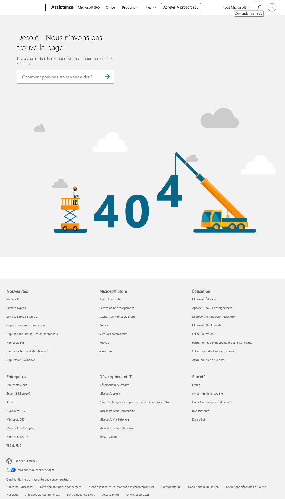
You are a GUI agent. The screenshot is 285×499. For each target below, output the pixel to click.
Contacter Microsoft (19, 487)
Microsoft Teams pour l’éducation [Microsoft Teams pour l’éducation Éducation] (214, 316)
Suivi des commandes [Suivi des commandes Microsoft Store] (113, 334)
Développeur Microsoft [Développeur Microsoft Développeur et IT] (114, 385)
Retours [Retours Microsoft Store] (104, 325)
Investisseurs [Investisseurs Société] (200, 411)
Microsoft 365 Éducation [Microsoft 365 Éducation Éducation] (208, 325)
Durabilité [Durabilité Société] (198, 419)
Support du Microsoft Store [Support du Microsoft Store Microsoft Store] (117, 316)
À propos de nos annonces (42, 495)
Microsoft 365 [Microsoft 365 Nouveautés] (15, 342)
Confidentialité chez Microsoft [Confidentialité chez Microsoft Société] (212, 402)
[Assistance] (61, 7)
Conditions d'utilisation (203, 487)
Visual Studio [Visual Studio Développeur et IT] (108, 437)
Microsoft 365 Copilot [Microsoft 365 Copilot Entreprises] (20, 428)
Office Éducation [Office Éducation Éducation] (203, 334)
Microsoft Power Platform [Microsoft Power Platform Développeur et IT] (116, 428)
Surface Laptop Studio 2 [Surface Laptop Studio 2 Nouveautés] (22, 316)
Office (110, 7)
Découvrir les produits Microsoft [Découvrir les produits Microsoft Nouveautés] (27, 351)
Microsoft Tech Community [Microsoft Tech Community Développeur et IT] (117, 411)
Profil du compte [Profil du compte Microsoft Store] (110, 299)
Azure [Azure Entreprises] (10, 402)
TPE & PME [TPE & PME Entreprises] (13, 445)
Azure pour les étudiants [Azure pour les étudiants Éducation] (208, 360)
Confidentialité (171, 487)
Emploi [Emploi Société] (196, 385)
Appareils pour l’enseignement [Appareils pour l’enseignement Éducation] (212, 308)
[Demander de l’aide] (259, 7)
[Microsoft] (25, 7)
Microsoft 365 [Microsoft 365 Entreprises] (15, 419)
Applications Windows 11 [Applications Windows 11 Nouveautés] (23, 360)
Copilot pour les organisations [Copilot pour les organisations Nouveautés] (26, 325)
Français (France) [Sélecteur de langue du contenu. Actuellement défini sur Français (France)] (26, 461)
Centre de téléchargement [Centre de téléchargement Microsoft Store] (116, 308)
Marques (12, 495)
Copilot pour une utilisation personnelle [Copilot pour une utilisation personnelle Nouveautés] (32, 334)
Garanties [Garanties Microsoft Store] (105, 351)
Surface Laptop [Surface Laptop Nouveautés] (16, 308)
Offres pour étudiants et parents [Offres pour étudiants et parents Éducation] (213, 351)
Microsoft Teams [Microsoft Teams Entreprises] (17, 437)
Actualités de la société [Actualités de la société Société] (207, 393)
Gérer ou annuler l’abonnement (60, 487)
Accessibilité (110, 495)
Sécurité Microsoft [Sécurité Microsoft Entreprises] (18, 393)
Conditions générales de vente (246, 487)
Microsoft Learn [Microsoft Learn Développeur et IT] (109, 393)
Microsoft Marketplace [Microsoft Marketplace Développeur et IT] (114, 419)
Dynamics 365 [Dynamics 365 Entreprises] (15, 411)
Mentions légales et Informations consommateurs (121, 487)
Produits (128, 7)
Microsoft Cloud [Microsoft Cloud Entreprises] (16, 385)
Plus (148, 7)
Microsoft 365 (89, 7)
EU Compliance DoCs (81, 495)
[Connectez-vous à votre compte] (272, 7)
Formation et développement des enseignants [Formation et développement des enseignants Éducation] (222, 342)
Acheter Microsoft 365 (180, 7)
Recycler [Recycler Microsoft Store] (104, 342)
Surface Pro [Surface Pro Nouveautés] (13, 299)
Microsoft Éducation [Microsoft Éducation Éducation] (205, 299)
